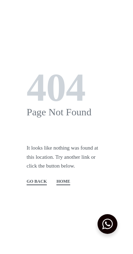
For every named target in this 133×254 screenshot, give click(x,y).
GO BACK (37, 181)
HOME (63, 181)
